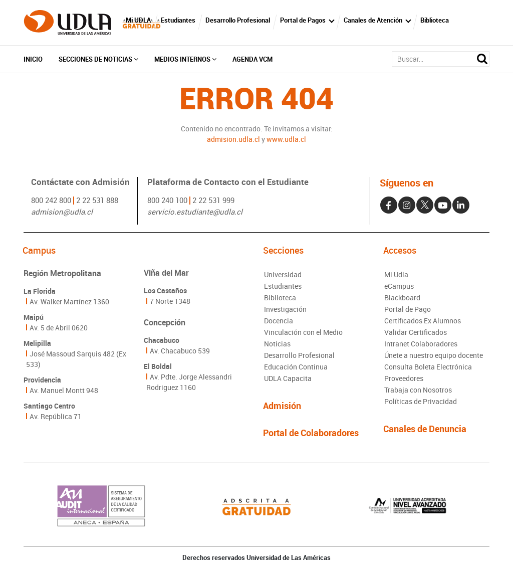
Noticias (277, 343)
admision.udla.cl (233, 139)
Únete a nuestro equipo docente (433, 355)
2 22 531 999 (213, 200)
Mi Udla (396, 274)
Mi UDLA (138, 20)
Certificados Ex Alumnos (422, 320)
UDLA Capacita (288, 378)
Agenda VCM (252, 59)
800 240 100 (167, 200)
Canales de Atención (373, 20)
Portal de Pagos (303, 20)
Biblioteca (434, 20)
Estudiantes (178, 20)
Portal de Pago (407, 309)
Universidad (283, 274)
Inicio (33, 59)
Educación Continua (296, 366)
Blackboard (402, 297)
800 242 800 (51, 200)
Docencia (278, 320)
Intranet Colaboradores (420, 343)
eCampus (399, 286)
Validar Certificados (415, 332)
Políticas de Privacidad (420, 401)
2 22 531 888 (97, 200)
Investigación (285, 309)
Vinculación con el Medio (303, 332)
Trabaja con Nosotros (418, 390)
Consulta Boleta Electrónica (428, 366)
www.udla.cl (286, 139)
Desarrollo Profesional (237, 20)
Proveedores (403, 378)
